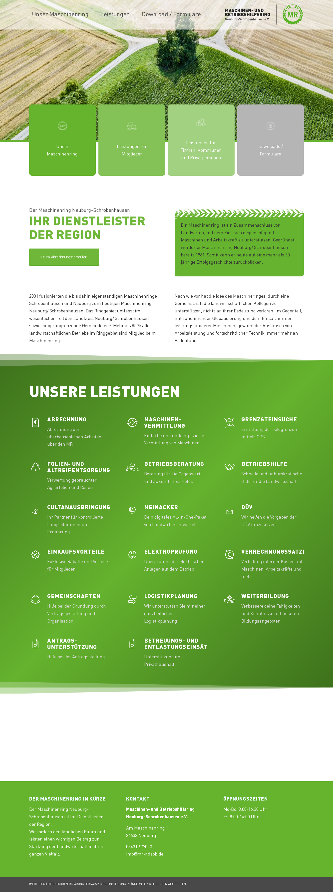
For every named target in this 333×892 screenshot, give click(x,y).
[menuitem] (60, 14)
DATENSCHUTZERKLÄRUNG (66, 884)
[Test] (64, 270)
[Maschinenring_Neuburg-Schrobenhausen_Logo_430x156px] (264, 14)
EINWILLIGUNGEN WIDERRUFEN (165, 884)
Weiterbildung (265, 596)
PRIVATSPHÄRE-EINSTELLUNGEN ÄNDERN (114, 884)
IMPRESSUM (37, 884)
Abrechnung (67, 420)
